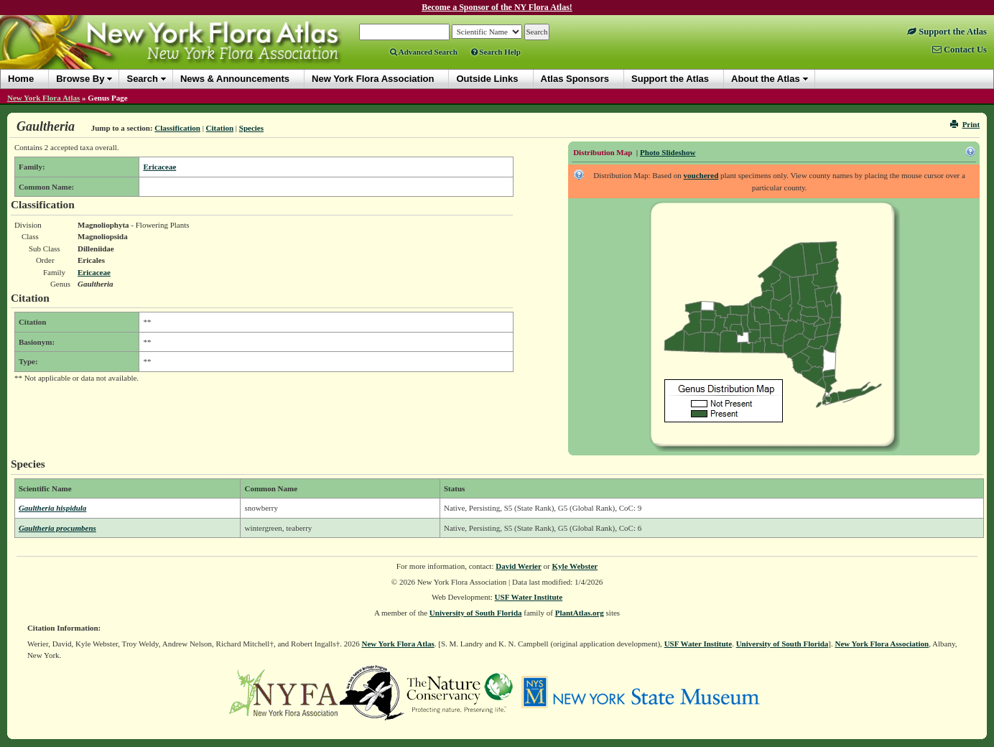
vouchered (701, 175)
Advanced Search (423, 51)
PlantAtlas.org (579, 612)
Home (21, 78)
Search (141, 78)
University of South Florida (475, 612)
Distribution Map (602, 152)
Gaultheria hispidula (52, 508)
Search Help (496, 51)
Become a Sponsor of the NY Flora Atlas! (497, 7)
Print (965, 124)
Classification (177, 128)
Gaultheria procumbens (57, 528)
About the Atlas (765, 78)
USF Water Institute (529, 597)
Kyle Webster (575, 566)
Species (251, 128)
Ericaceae (159, 166)
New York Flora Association (882, 643)
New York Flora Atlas (43, 97)
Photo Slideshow (667, 152)
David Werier (519, 566)
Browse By (80, 78)
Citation (220, 128)
